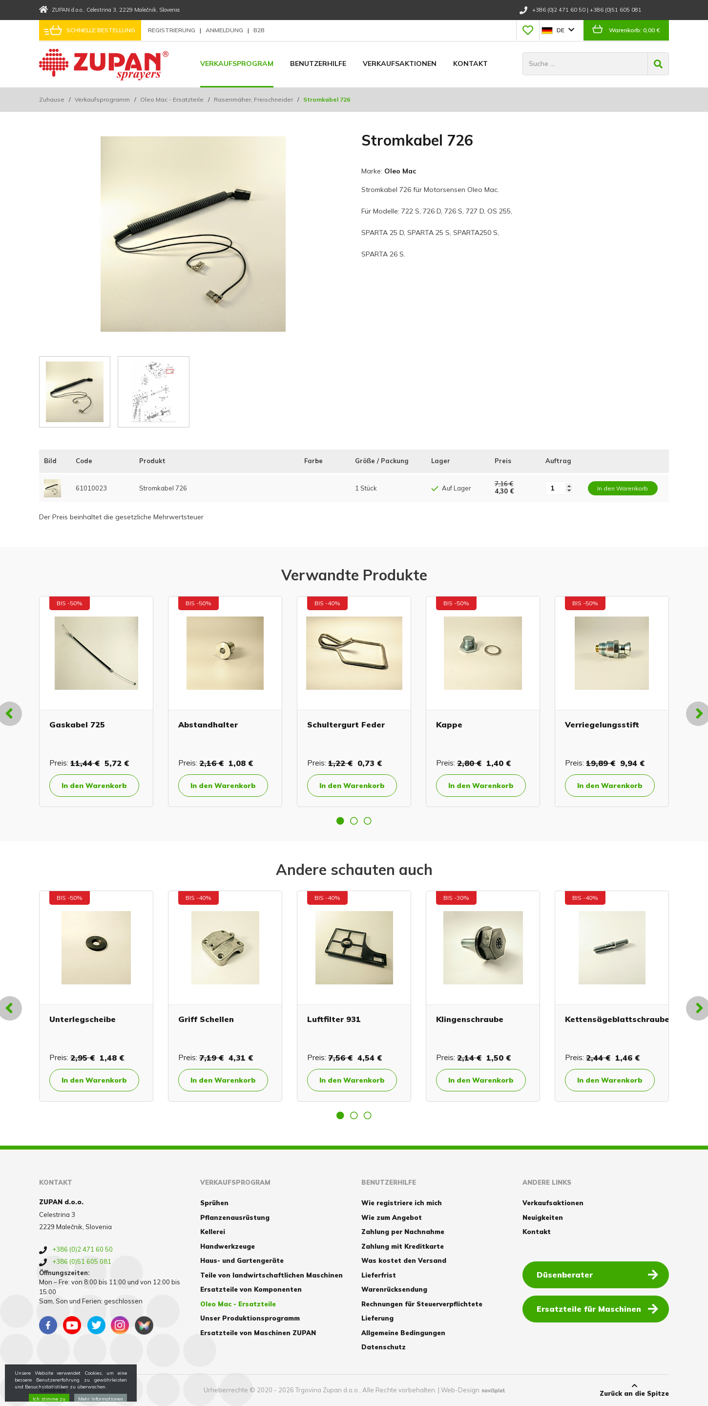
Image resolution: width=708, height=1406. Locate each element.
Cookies (52, 1390)
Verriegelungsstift (602, 724)
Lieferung (377, 1318)
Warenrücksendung (394, 1289)
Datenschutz (383, 1347)
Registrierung (172, 30)
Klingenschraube (469, 1019)
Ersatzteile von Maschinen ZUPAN (258, 1333)
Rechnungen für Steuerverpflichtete (421, 1304)
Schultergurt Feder (346, 724)
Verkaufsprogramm (102, 99)
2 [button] (354, 821)
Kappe (449, 724)
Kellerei (212, 1232)
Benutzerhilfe (318, 63)
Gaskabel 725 (77, 724)
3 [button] (368, 821)
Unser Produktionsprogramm (250, 1318)
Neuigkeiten (542, 1217)
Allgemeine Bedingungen (403, 1333)
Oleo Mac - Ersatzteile (172, 99)
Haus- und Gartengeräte (242, 1260)
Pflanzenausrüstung (235, 1217)
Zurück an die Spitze (634, 1390)
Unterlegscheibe (82, 1019)
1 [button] (340, 821)
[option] (96, 701)
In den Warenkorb (94, 785)
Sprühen (214, 1203)
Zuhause (51, 99)
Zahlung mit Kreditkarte (402, 1246)
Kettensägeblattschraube (617, 1019)
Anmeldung (225, 30)
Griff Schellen (206, 1019)
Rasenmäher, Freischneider (253, 99)
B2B (259, 30)
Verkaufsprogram (236, 63)
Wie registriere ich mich (401, 1203)
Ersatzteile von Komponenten (251, 1289)
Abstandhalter (208, 724)
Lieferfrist (378, 1275)
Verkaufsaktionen (400, 63)
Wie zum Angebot (391, 1217)
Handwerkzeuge (227, 1246)
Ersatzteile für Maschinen (597, 1308)
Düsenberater (597, 1274)
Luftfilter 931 (334, 1019)
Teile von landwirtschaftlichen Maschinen (271, 1275)
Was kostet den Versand (403, 1260)
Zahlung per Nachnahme (402, 1232)
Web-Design (460, 1390)
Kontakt (470, 63)
